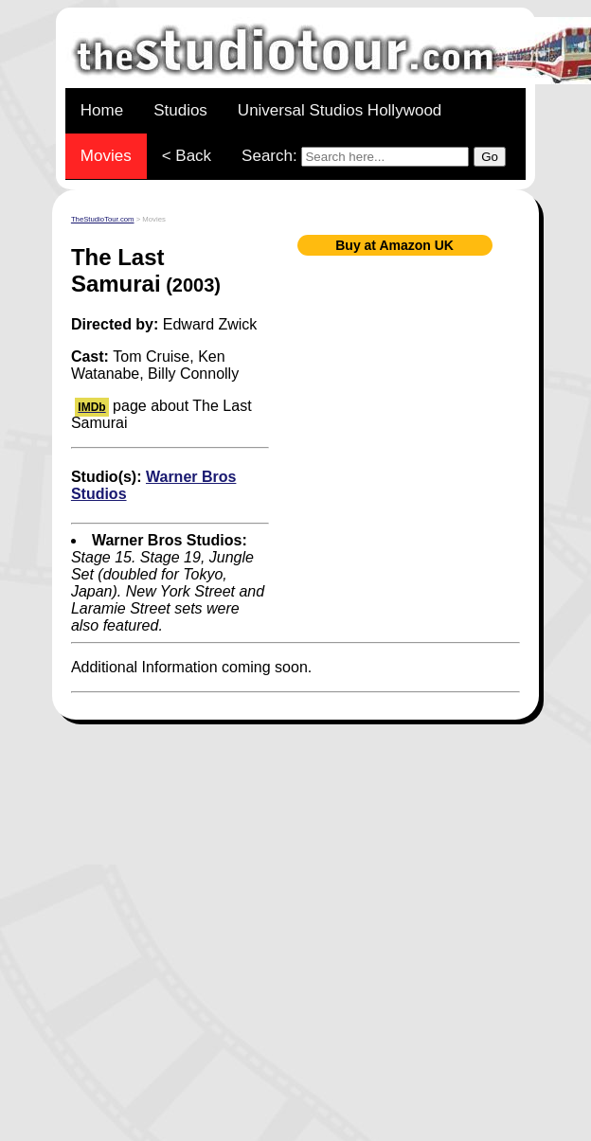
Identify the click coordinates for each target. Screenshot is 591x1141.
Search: (374, 157)
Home (102, 110)
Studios (180, 110)
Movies (106, 156)
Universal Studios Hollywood (339, 110)
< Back (186, 156)
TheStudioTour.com (102, 219)
